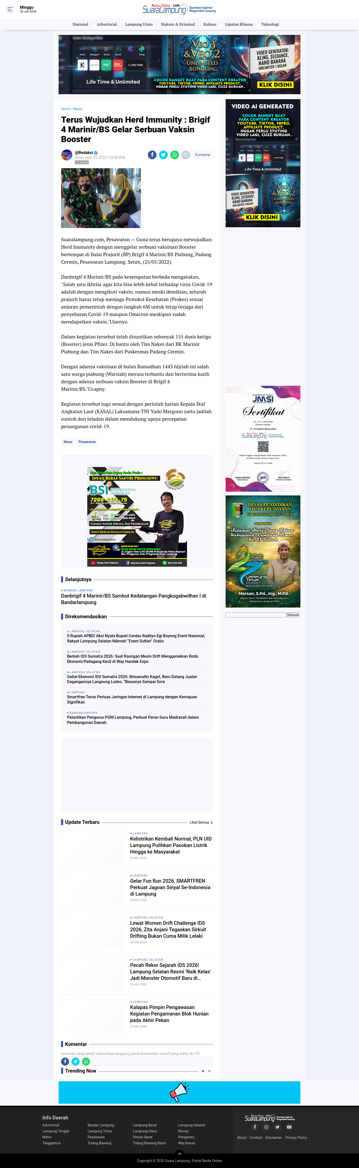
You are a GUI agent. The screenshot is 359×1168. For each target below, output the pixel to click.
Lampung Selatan (148, 917)
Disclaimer (274, 1138)
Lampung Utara (139, 24)
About (241, 1138)
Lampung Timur (100, 1131)
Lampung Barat (145, 1125)
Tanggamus (51, 1143)
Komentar (202, 155)
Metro (47, 1137)
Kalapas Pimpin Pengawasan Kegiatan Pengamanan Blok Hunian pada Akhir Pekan (169, 1013)
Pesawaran (87, 442)
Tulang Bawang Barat (149, 1143)
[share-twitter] (163, 155)
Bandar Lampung (101, 1125)
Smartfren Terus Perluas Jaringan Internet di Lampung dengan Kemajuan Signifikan (132, 699)
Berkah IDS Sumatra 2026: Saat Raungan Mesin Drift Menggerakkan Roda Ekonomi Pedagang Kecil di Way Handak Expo (132, 659)
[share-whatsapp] (174, 155)
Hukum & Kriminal (178, 24)
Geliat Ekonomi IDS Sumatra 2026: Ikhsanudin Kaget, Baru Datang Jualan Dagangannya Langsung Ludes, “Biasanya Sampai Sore (132, 679)
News (68, 442)
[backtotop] (179, 1155)
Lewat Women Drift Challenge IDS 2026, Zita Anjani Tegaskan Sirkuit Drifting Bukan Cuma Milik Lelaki (168, 929)
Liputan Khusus (239, 24)
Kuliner (210, 24)
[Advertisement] (137, 776)
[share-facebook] (152, 155)
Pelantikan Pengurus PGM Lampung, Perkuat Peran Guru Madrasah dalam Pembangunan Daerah (133, 720)
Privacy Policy (296, 1138)
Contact (256, 1138)
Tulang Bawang (100, 1143)
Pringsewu (186, 1137)
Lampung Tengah (55, 1131)
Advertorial (107, 24)
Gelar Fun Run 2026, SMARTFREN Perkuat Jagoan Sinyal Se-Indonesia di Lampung (170, 887)
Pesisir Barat (143, 1137)
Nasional (81, 24)
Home (66, 109)
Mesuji (183, 1131)
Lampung (140, 833)
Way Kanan (186, 1143)
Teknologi (270, 24)
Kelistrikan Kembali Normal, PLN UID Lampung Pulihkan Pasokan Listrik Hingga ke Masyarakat (171, 845)
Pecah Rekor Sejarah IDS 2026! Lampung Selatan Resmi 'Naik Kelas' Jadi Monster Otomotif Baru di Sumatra (170, 971)
